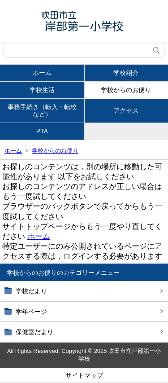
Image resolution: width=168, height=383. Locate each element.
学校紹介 (125, 72)
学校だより (31, 291)
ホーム (42, 72)
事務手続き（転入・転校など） (42, 110)
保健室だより (34, 331)
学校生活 (42, 89)
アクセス (125, 110)
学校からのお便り (126, 89)
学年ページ (31, 311)
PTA (42, 131)
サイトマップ (84, 375)
